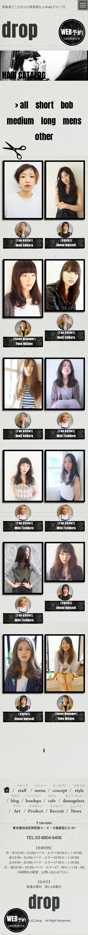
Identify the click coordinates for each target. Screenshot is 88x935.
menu (40, 788)
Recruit (57, 809)
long (48, 121)
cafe (52, 798)
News (76, 809)
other (44, 136)
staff (22, 788)
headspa (33, 798)
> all (21, 105)
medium (20, 121)
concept (59, 788)
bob (67, 105)
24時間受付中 (72, 33)
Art (17, 809)
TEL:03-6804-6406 (43, 837)
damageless (73, 798)
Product (35, 809)
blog (15, 798)
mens (72, 121)
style (79, 788)
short (44, 105)
